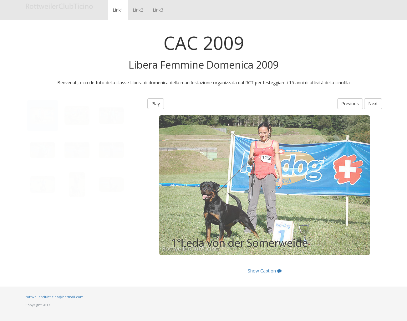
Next (373, 103)
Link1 (118, 10)
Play (155, 103)
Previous (350, 103)
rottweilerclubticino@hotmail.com (54, 296)
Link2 (138, 10)
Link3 (158, 10)
